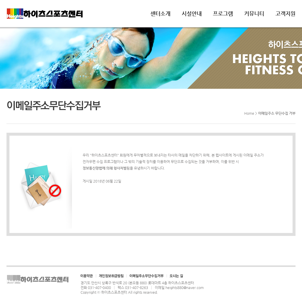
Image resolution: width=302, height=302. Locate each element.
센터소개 (160, 13)
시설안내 (192, 13)
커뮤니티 (254, 13)
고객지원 (285, 13)
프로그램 (223, 13)
